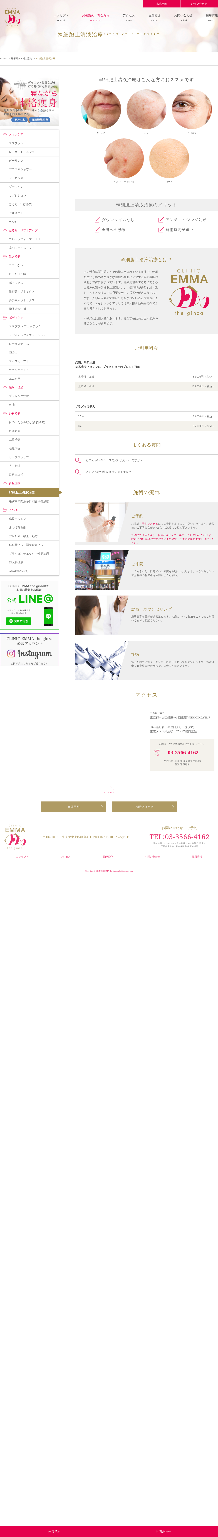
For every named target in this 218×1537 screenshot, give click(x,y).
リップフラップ (19, 1189)
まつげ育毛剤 (17, 1258)
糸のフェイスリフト (22, 982)
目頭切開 (14, 1163)
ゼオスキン (16, 948)
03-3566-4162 (183, 752)
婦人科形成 (16, 1293)
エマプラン (16, 878)
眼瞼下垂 (14, 1180)
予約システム (150, 524)
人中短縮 (14, 1197)
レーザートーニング (22, 887)
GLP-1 (13, 1085)
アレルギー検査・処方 (23, 1267)
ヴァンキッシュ (19, 1103)
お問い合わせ (199, 3)
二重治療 (14, 1172)
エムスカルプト (19, 1094)
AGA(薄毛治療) (18, 1301)
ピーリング (16, 896)
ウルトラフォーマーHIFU (25, 973)
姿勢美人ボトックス (22, 1034)
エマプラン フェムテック (25, 1059)
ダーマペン (16, 922)
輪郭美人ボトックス (22, 1025)
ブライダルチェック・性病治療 (29, 1284)
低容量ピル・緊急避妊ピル (26, 1276)
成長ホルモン (17, 1250)
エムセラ (14, 1111)
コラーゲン (16, 999)
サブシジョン (17, 930)
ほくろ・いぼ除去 (20, 939)
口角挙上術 (16, 1206)
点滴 (12, 1137)
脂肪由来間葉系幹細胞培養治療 (29, 1232)
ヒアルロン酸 (17, 1008)
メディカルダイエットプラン (27, 1068)
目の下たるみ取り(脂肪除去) (27, 1154)
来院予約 (161, 3)
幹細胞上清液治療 (22, 1224)
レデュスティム (19, 1077)
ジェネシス (16, 913)
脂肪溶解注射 (17, 1042)
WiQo (12, 956)
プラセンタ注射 (19, 1129)
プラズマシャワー (20, 904)
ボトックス (16, 1016)
